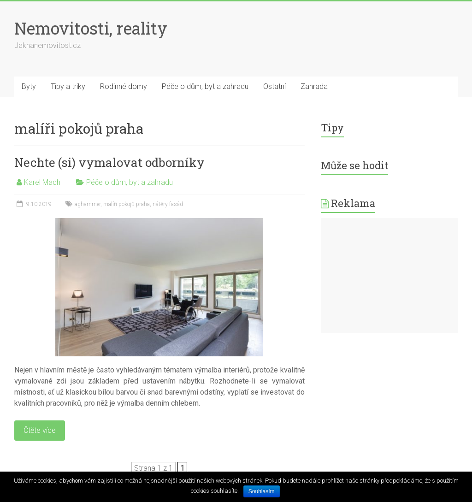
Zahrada (314, 86)
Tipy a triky (68, 86)
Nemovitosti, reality (90, 28)
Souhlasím (261, 491)
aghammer (87, 204)
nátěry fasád (168, 204)
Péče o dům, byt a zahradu (205, 86)
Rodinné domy (123, 86)
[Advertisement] (389, 275)
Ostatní (274, 86)
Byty (29, 86)
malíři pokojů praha (126, 204)
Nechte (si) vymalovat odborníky (109, 162)
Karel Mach (42, 182)
